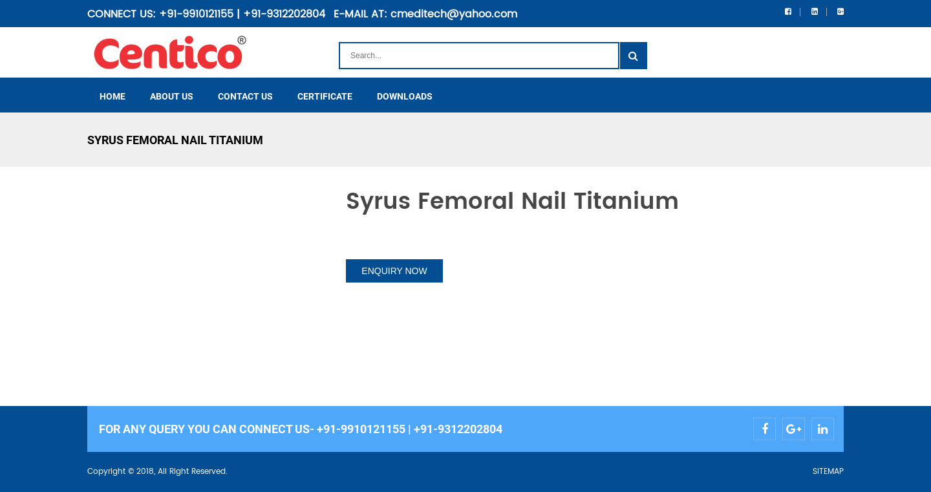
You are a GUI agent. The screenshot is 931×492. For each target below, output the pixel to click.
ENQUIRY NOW (394, 271)
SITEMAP (828, 471)
